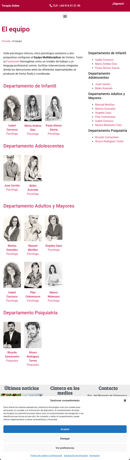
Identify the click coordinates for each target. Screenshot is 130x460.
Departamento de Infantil (29, 86)
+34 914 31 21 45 (69, 5)
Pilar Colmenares (105, 116)
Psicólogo (12, 189)
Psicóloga (12, 129)
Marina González (105, 108)
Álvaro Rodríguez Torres (109, 141)
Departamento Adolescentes (33, 146)
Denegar (65, 438)
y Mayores (63, 206)
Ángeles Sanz (103, 112)
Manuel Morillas (104, 104)
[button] (125, 400)
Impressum (94, 455)
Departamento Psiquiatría (30, 313)
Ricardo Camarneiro (107, 137)
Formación (12, 61)
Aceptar (65, 429)
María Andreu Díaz (106, 63)
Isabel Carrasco (104, 59)
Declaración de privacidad (76, 455)
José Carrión (102, 84)
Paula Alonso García (107, 68)
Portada (6, 41)
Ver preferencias (65, 447)
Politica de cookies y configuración (46, 455)
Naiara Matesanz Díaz (108, 125)
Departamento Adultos (27, 206)
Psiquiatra (12, 356)
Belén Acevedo (104, 88)
